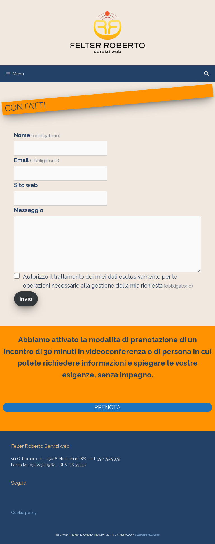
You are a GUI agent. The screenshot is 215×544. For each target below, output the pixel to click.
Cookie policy (24, 512)
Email (36, 160)
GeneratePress (147, 535)
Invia (26, 298)
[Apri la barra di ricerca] (206, 73)
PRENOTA (107, 407)
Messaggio (28, 210)
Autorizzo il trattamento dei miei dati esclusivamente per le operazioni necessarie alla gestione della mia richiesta (108, 281)
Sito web (26, 185)
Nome (37, 135)
